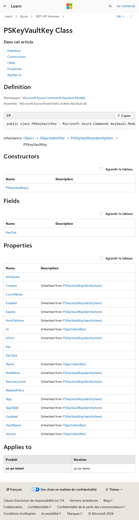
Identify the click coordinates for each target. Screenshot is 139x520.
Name (10, 364)
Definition (14, 50)
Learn (8, 16)
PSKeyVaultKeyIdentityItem (92, 137)
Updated (12, 416)
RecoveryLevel (16, 381)
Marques (73, 513)
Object (28, 137)
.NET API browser (47, 16)
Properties (14, 69)
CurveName (14, 294)
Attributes (13, 277)
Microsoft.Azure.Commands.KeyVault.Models (53, 98)
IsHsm (10, 338)
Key (8, 346)
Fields (11, 62)
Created (11, 285)
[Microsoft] (69, 6)
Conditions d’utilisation (20, 513)
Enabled (11, 303)
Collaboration (13, 507)
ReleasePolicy (15, 390)
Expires (10, 311)
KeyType (11, 355)
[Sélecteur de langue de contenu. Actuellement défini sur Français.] (14, 489)
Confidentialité (38, 507)
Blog (106, 500)
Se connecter (126, 6)
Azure (24, 16)
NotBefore (13, 373)
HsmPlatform (15, 320)
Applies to (14, 75)
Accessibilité (49, 513)
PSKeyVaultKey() (17, 188)
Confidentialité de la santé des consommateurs (90, 507)
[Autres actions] (131, 16)
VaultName (13, 425)
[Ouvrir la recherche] (110, 6)
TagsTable (12, 407)
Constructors (16, 56)
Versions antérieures (84, 500)
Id (7, 329)
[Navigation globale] (4, 6)
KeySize (11, 232)
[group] (69, 124)
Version (11, 434)
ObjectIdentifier (52, 137)
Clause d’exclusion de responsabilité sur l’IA (34, 500)
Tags (9, 399)
